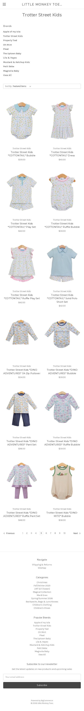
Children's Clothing (42, 605)
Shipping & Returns (42, 564)
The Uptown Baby (12, 53)
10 (65, 533)
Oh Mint (7, 44)
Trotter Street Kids (13, 36)
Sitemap (42, 568)
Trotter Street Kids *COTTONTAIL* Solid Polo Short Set (62, 298)
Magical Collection (42, 592)
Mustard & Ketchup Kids (16, 62)
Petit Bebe (8, 66)
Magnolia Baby (11, 70)
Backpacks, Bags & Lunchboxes (42, 601)
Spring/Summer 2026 (42, 598)
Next (77, 533)
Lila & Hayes (10, 57)
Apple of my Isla (11, 31)
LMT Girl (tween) (42, 589)
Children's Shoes (42, 608)
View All (7, 75)
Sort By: (8, 86)
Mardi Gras (42, 595)
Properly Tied (10, 40)
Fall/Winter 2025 (42, 585)
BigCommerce (47, 700)
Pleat (6, 49)
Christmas (42, 582)
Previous (9, 533)
